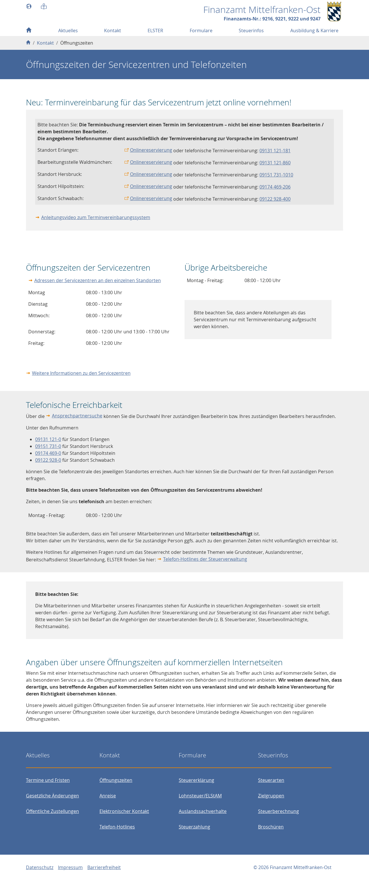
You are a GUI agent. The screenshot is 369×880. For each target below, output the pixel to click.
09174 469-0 (48, 453)
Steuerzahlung (194, 827)
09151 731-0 (48, 446)
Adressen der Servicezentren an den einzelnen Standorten (97, 280)
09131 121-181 (275, 150)
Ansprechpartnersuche (77, 416)
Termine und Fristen (48, 780)
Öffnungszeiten (115, 780)
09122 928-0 (48, 460)
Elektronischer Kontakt (124, 811)
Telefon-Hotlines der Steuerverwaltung (205, 559)
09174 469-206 (275, 187)
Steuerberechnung (278, 811)
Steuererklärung (196, 780)
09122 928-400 (275, 199)
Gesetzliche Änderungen (52, 795)
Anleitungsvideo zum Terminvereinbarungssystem (95, 217)
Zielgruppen (271, 795)
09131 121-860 (275, 162)
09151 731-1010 (276, 175)
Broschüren (271, 827)
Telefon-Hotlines (117, 827)
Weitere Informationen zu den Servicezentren (81, 373)
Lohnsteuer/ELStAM (200, 795)
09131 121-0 (48, 439)
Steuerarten (271, 780)
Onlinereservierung (151, 150)
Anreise (107, 795)
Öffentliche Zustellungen (52, 811)
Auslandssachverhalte (203, 811)
